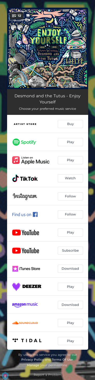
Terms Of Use (62, 359)
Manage (33, 365)
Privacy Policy (32, 359)
